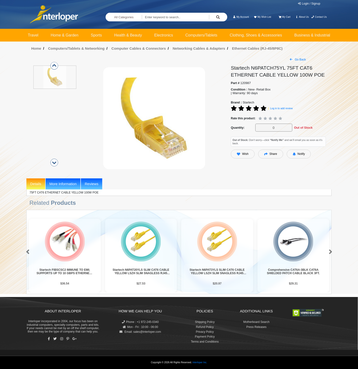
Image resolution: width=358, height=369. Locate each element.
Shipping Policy (205, 322)
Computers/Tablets (201, 35)
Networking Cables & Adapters (199, 48)
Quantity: (238, 127)
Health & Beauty (128, 35)
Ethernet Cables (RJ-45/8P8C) (257, 48)
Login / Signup (309, 3)
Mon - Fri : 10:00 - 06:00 (140, 327)
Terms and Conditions (205, 341)
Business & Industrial (312, 35)
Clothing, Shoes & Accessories (256, 35)
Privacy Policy (205, 331)
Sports (96, 35)
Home (36, 48)
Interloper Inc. (199, 362)
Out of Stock (303, 127)
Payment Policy (205, 336)
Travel (33, 35)
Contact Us (319, 17)
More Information (63, 184)
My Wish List (262, 17)
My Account (241, 17)
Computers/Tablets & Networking (76, 48)
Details (35, 184)
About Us (302, 17)
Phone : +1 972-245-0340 (140, 322)
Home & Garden (64, 35)
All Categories (124, 17)
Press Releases (256, 327)
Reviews (91, 184)
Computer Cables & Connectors (138, 48)
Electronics (163, 35)
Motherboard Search (256, 322)
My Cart (284, 17)
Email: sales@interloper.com (140, 331)
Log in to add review (281, 108)
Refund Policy (205, 327)
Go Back (298, 59)
